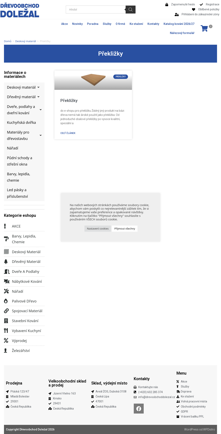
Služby (107, 23)
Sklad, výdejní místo (109, 383)
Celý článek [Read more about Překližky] (67, 133)
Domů (7, 41)
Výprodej (19, 340)
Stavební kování (25, 320)
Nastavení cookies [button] (98, 228)
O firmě (120, 23)
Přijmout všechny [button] (124, 228)
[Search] (131, 10)
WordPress (191, 429)
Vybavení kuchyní (26, 330)
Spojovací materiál (27, 310)
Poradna (92, 23)
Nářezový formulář (182, 33)
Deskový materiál (25, 41)
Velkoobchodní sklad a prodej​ (67, 383)
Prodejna (14, 383)
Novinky (77, 23)
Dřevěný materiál (26, 261)
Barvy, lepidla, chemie (24, 239)
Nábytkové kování (27, 281)
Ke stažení (136, 23)
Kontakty (153, 23)
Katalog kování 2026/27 (179, 23)
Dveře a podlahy (25, 271)
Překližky (69, 100)
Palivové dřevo (24, 301)
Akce (64, 23)
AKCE (16, 226)
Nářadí (17, 291)
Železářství (21, 350)
